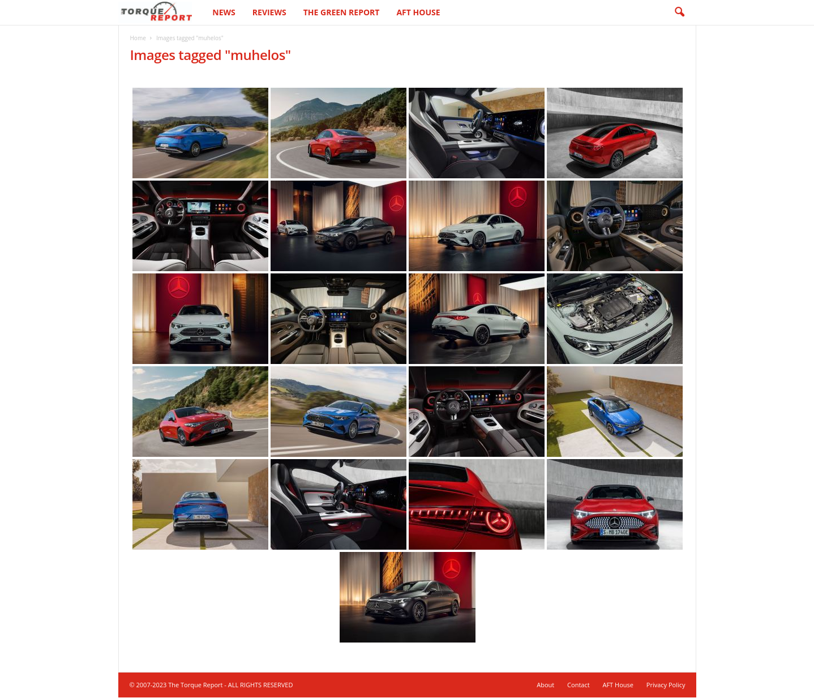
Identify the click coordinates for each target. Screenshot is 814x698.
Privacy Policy (666, 684)
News (223, 12)
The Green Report (341, 12)
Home (138, 38)
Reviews (269, 12)
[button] (679, 12)
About (545, 684)
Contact (578, 684)
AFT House (418, 12)
